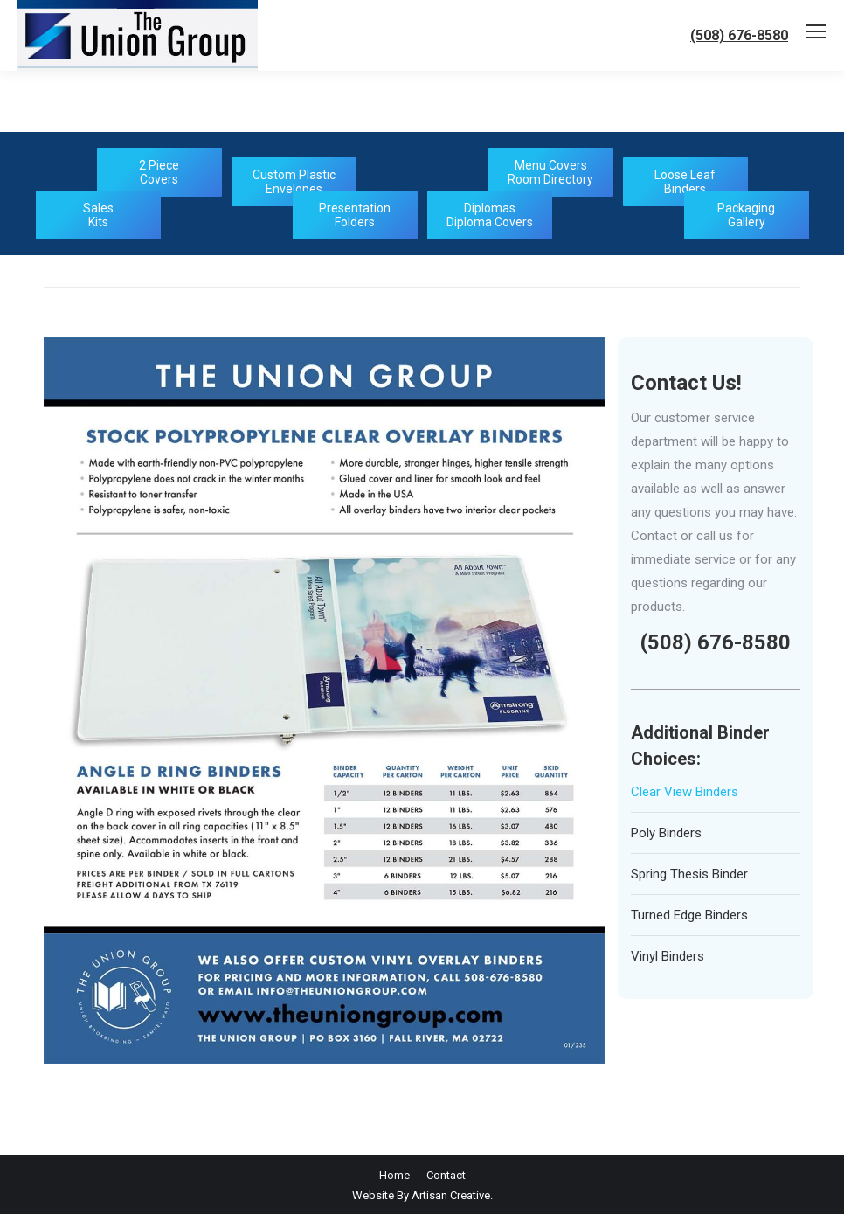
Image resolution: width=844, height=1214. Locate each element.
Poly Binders (666, 833)
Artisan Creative (451, 1195)
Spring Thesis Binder (689, 874)
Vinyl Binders (667, 956)
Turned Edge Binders (689, 915)
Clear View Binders (684, 792)
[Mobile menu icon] (816, 31)
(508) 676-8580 (739, 35)
